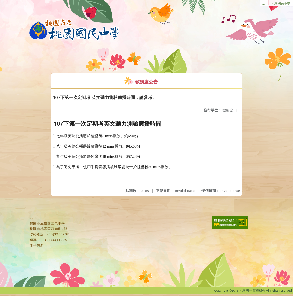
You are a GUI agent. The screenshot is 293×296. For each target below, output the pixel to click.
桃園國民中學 (280, 3)
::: (263, 3)
